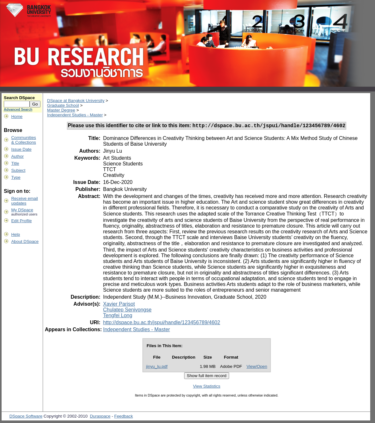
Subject (18, 170)
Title (15, 163)
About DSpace (25, 241)
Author (17, 156)
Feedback (123, 417)
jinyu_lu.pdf (156, 367)
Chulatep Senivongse (127, 310)
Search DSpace (19, 97)
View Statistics (206, 387)
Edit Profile (21, 220)
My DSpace (22, 210)
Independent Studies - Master (75, 115)
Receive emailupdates (24, 201)
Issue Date (21, 149)
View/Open (257, 367)
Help (15, 234)
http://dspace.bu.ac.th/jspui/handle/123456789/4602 (161, 323)
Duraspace (100, 417)
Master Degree (61, 110)
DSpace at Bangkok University (76, 100)
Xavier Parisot (119, 305)
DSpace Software (25, 417)
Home (17, 116)
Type (15, 177)
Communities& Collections (23, 140)
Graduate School (63, 105)
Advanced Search (18, 109)
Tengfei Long (117, 316)
